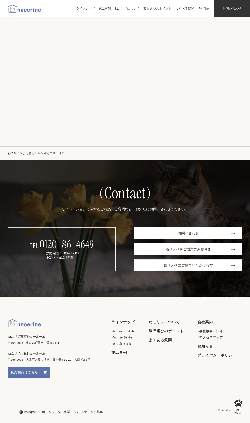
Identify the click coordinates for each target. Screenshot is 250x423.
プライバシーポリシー (217, 355)
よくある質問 (184, 8)
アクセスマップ (211, 337)
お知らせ (205, 346)
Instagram (28, 412)
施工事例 (104, 8)
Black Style (122, 343)
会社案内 (204, 8)
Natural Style (124, 331)
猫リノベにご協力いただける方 (199, 265)
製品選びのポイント (157, 8)
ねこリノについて (127, 8)
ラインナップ (85, 8)
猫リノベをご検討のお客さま (200, 249)
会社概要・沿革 (211, 331)
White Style (122, 337)
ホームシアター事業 (56, 412)
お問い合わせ (232, 8)
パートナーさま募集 (89, 412)
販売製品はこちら (29, 372)
